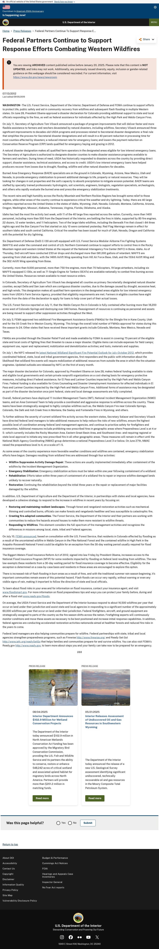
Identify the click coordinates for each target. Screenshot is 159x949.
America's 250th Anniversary (30, 11)
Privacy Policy (10, 890)
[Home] (6, 22)
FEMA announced (26, 536)
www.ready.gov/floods (36, 596)
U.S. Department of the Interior (79, 22)
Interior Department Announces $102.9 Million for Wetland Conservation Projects (53, 720)
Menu (154, 22)
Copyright (8, 874)
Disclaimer (8, 879)
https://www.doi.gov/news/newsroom (35, 77)
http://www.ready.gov (28, 645)
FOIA (45, 868)
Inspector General (52, 882)
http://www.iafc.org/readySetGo (21, 641)
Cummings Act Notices (55, 863)
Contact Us (9, 868)
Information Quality (13, 884)
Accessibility (10, 863)
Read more (42, 798)
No (74, 822)
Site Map (7, 895)
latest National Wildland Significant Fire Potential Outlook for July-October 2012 (86, 352)
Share (146, 39)
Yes (63, 822)
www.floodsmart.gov (15, 592)
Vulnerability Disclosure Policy (20, 900)
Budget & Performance (55, 858)
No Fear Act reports (53, 887)
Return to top (10, 844)
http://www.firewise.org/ (91, 637)
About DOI (8, 858)
